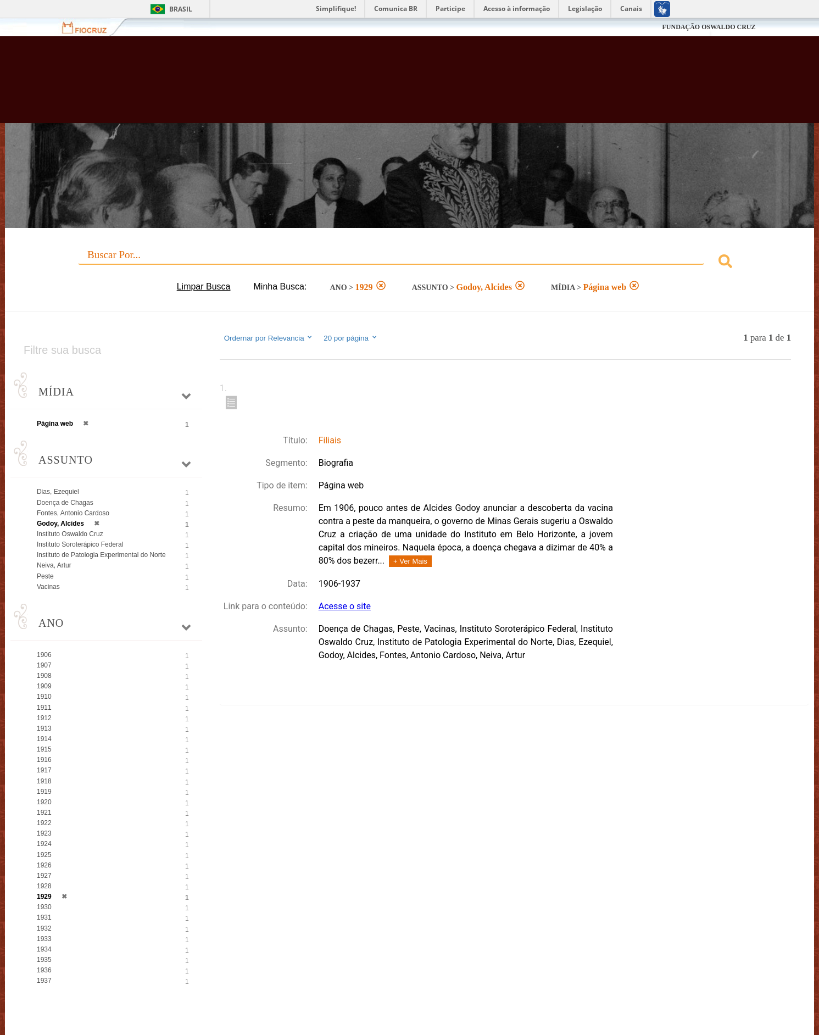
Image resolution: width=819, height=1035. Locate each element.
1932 (44, 928)
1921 (44, 812)
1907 (44, 665)
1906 (44, 655)
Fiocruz (91, 27)
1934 (44, 949)
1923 (44, 833)
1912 (44, 718)
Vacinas (48, 587)
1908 (44, 676)
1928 (44, 886)
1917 (44, 770)
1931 (44, 917)
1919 (44, 791)
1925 (44, 855)
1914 (44, 739)
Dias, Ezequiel (58, 492)
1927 (44, 876)
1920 (44, 802)
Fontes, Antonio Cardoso (73, 513)
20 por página (351, 337)
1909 (44, 686)
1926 (44, 865)
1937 (44, 980)
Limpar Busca (204, 286)
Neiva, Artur (54, 565)
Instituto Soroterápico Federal (80, 544)
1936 (44, 970)
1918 (44, 781)
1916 (44, 760)
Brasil (180, 9)
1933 (44, 939)
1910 (44, 696)
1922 (44, 823)
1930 (44, 907)
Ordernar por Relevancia (269, 337)
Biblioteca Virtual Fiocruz (354, 85)
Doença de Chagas (65, 503)
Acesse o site (345, 606)
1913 (44, 728)
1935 (44, 960)
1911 (44, 707)
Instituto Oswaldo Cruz (70, 534)
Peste (45, 576)
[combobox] (409, 263)
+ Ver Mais (410, 561)
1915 (44, 749)
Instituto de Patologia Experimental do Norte (101, 555)
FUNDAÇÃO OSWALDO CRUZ (708, 27)
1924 (44, 844)
